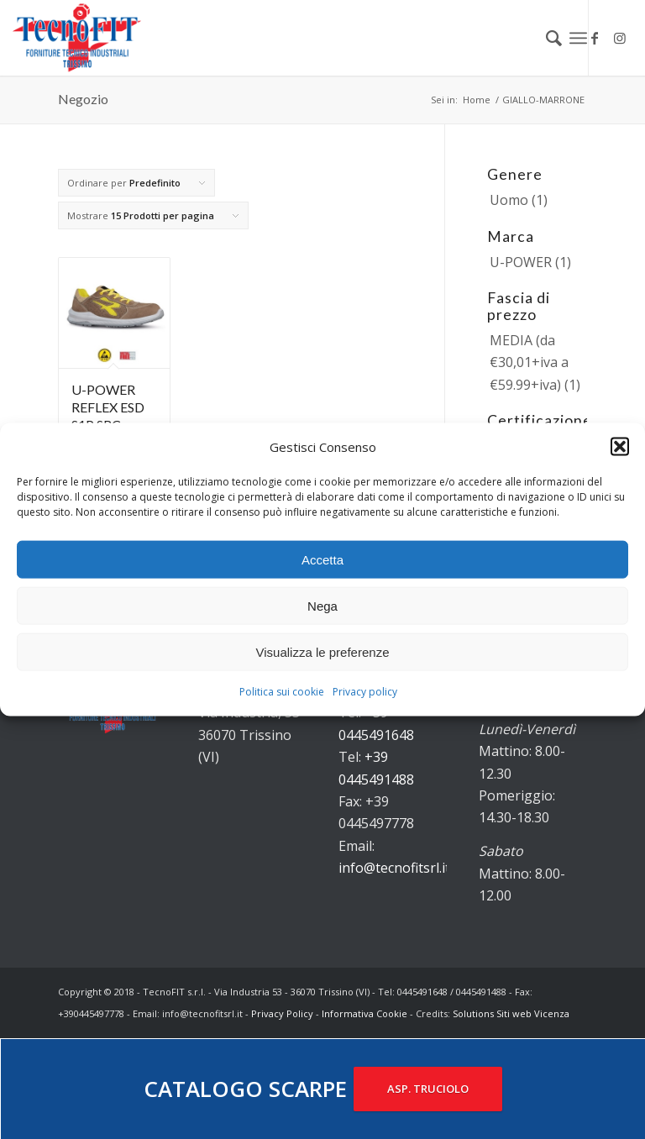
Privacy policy (365, 692)
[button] (619, 446)
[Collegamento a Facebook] (594, 37)
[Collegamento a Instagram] (619, 37)
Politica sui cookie (281, 692)
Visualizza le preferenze (323, 652)
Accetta (322, 560)
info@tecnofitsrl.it (394, 867)
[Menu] (578, 37)
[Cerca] (545, 38)
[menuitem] (545, 38)
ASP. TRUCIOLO (428, 1088)
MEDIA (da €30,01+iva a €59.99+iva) (529, 362)
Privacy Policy (282, 1013)
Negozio (83, 99)
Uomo (509, 200)
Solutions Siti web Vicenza (511, 1013)
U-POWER (521, 262)
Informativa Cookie (364, 1013)
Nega (322, 606)
